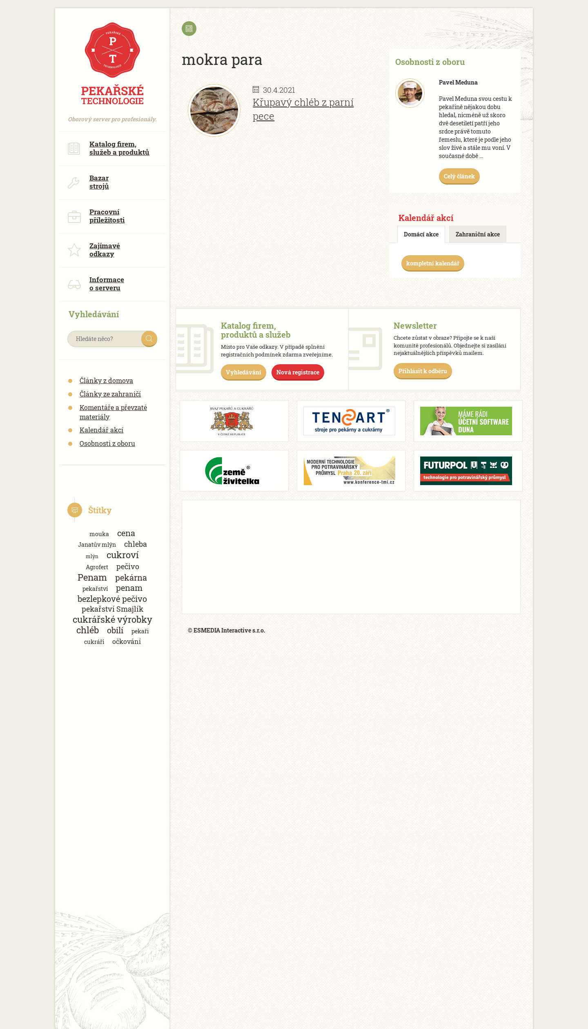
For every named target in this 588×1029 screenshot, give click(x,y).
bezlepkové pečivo (112, 599)
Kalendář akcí (101, 429)
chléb (87, 630)
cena (126, 533)
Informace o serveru (95, 283)
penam (129, 588)
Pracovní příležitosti (96, 216)
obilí (115, 630)
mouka (99, 534)
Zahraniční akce (478, 234)
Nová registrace (297, 372)
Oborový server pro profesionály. (112, 115)
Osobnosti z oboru (107, 443)
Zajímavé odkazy (93, 249)
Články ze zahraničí (110, 394)
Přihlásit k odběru (423, 371)
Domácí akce (421, 234)
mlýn (92, 556)
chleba (135, 544)
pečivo (127, 566)
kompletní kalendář (432, 263)
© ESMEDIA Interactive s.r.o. (226, 630)
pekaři (140, 631)
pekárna (131, 577)
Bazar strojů (88, 182)
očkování (126, 641)
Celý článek (459, 176)
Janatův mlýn (97, 544)
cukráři (94, 642)
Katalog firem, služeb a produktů (108, 148)
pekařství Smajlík (112, 609)
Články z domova (106, 380)
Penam (92, 577)
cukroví (123, 555)
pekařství (95, 588)
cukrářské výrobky (112, 619)
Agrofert (97, 567)
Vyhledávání (243, 372)
